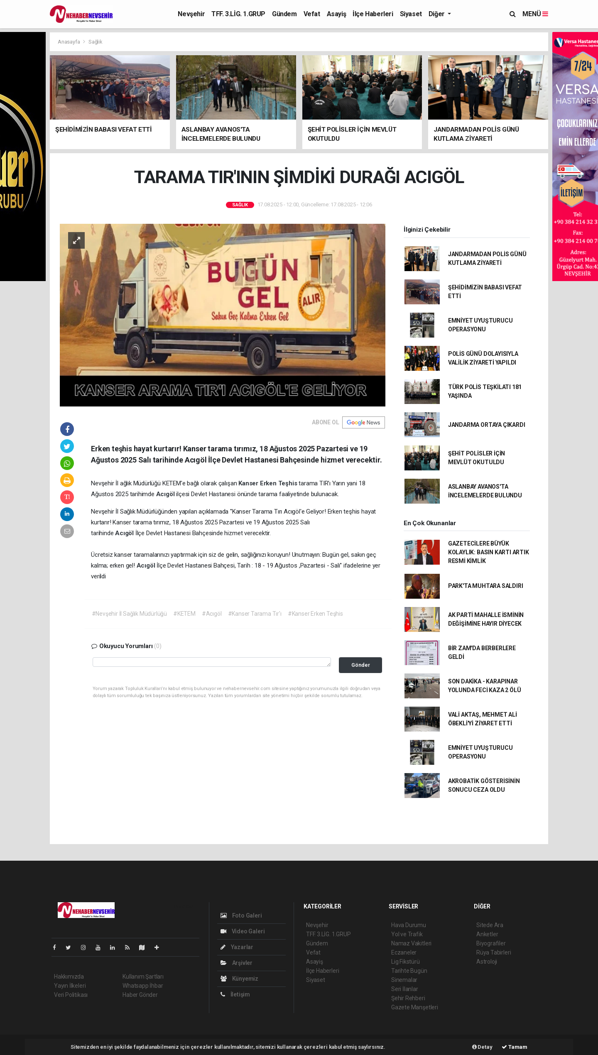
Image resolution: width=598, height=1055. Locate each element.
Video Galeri (243, 931)
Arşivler (236, 963)
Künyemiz (239, 978)
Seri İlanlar (404, 989)
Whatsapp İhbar (143, 985)
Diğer (437, 14)
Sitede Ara (489, 925)
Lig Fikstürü (405, 961)
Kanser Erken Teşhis (268, 483)
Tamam (514, 1047)
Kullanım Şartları (143, 976)
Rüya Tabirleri (493, 952)
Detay (482, 1047)
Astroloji (486, 961)
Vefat (312, 14)
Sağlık (95, 42)
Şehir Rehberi (408, 998)
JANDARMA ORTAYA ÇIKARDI (486, 424)
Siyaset (411, 14)
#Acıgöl (212, 613)
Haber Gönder (140, 994)
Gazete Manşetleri (414, 1007)
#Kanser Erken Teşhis (315, 613)
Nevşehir (191, 14)
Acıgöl (166, 494)
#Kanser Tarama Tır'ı (255, 613)
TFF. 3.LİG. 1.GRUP (238, 14)
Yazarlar (237, 947)
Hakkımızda (69, 976)
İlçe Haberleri (373, 14)
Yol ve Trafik (407, 934)
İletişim (235, 994)
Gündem (284, 14)
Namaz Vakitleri (411, 943)
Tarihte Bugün (409, 970)
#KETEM (184, 613)
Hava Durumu (408, 925)
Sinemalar (404, 980)
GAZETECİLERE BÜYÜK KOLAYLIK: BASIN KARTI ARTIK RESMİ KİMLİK (488, 552)
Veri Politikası (71, 994)
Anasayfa (69, 42)
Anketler (487, 934)
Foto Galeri (241, 915)
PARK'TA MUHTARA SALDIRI (485, 586)
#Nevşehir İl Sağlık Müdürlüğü (129, 613)
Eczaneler (404, 952)
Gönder (360, 665)
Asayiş (336, 14)
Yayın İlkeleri (70, 985)
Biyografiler (491, 943)
